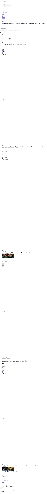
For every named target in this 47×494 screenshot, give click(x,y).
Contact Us (3, 483)
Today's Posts (3, 17)
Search (4, 11)
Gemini (6, 253)
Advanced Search (5, 12)
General (3, 21)
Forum (2, 20)
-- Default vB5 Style (5, 481)
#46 (2, 145)
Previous (1, 47)
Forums (3, 14)
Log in (4, 4)
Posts (2, 34)
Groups (2, 16)
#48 (2, 357)
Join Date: (4, 159)
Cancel (4, 263)
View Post (10, 358)
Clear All (1, 46)
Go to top (3, 484)
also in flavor (14, 258)
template (5, 47)
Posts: (4, 54)
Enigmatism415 (4, 51)
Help (2, 482)
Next (7, 47)
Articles (3, 15)
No (2, 488)
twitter (8, 258)
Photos (2, 35)
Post (2, 263)
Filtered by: (1, 45)
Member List (3, 18)
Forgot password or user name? (7, 5)
